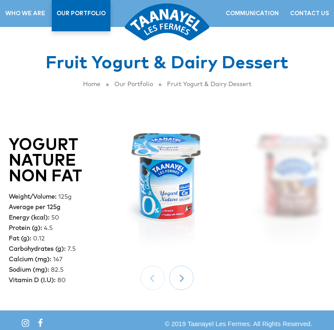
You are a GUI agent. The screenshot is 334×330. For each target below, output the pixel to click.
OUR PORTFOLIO (81, 14)
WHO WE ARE (25, 14)
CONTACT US (309, 14)
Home (91, 84)
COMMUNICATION (252, 14)
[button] (181, 278)
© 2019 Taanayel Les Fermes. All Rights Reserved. (238, 323)
